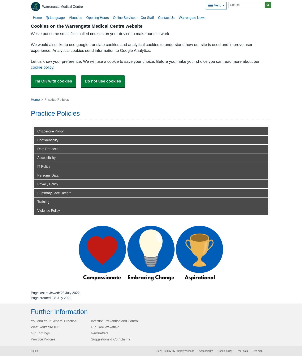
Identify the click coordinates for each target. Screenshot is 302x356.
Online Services (125, 17)
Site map (258, 351)
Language (55, 17)
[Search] (246, 5)
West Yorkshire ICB (45, 327)
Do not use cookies (103, 81)
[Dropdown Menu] (216, 5)
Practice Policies (43, 339)
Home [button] (37, 17)
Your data (242, 351)
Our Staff (147, 17)
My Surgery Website (183, 351)
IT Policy (43, 166)
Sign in (34, 351)
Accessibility (46, 157)
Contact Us (166, 17)
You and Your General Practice (53, 321)
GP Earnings (40, 333)
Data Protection (48, 149)
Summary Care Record (54, 193)
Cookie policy (224, 351)
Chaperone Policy (50, 131)
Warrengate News (192, 17)
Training (43, 201)
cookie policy (42, 67)
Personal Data (48, 175)
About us (75, 17)
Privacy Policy (47, 184)
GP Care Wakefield (105, 327)
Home (35, 99)
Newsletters (100, 333)
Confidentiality (48, 140)
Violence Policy (48, 210)
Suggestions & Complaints (110, 339)
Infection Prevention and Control (115, 321)
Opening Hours (97, 17)
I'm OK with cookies (53, 81)
